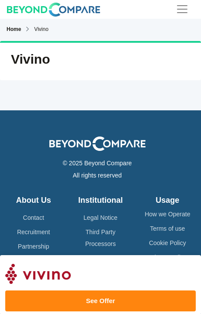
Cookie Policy (167, 242)
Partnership (33, 246)
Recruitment (33, 232)
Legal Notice (100, 217)
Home (14, 29)
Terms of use (167, 228)
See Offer (100, 300)
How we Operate (167, 214)
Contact (33, 217)
